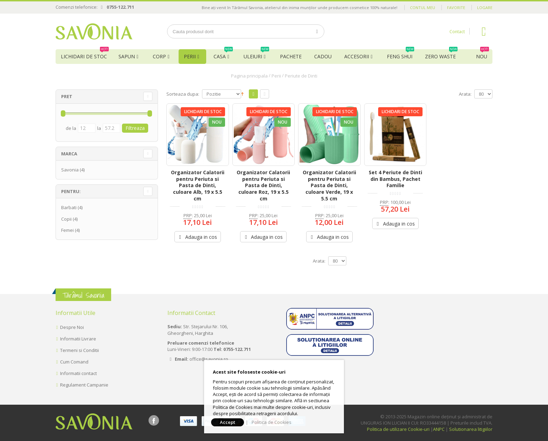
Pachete (291, 56)
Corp (159, 56)
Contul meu (422, 7)
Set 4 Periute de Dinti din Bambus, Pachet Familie (395, 179)
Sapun (126, 56)
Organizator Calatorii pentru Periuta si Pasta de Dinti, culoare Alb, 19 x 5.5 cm (197, 185)
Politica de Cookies (271, 422)
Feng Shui (400, 54)
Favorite (456, 7)
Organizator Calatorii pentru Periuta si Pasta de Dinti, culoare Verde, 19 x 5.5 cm (329, 185)
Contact (457, 32)
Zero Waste (441, 54)
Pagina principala (249, 76)
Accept (227, 422)
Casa (223, 54)
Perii (190, 56)
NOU (482, 54)
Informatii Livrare (78, 339)
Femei (67, 230)
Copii (66, 219)
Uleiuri (256, 54)
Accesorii (356, 56)
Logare (484, 7)
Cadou (323, 56)
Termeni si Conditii (79, 350)
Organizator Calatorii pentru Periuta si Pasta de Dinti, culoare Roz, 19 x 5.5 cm (263, 185)
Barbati (69, 207)
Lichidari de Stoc (85, 54)
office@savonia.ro (208, 359)
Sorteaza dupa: (182, 94)
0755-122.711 (120, 7)
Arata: (465, 94)
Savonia (70, 170)
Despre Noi (72, 327)
